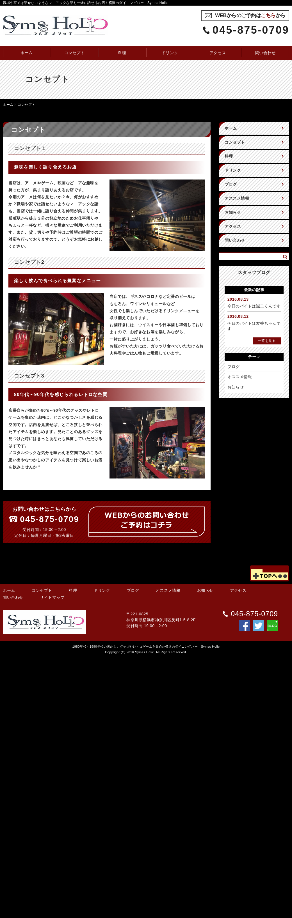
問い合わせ (265, 52)
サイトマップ (52, 597)
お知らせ (233, 212)
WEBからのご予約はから (250, 15)
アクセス (217, 52)
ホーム (26, 52)
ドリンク (170, 52)
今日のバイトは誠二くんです (253, 306)
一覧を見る (267, 341)
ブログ (231, 184)
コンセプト (74, 52)
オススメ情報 (237, 198)
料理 (122, 52)
